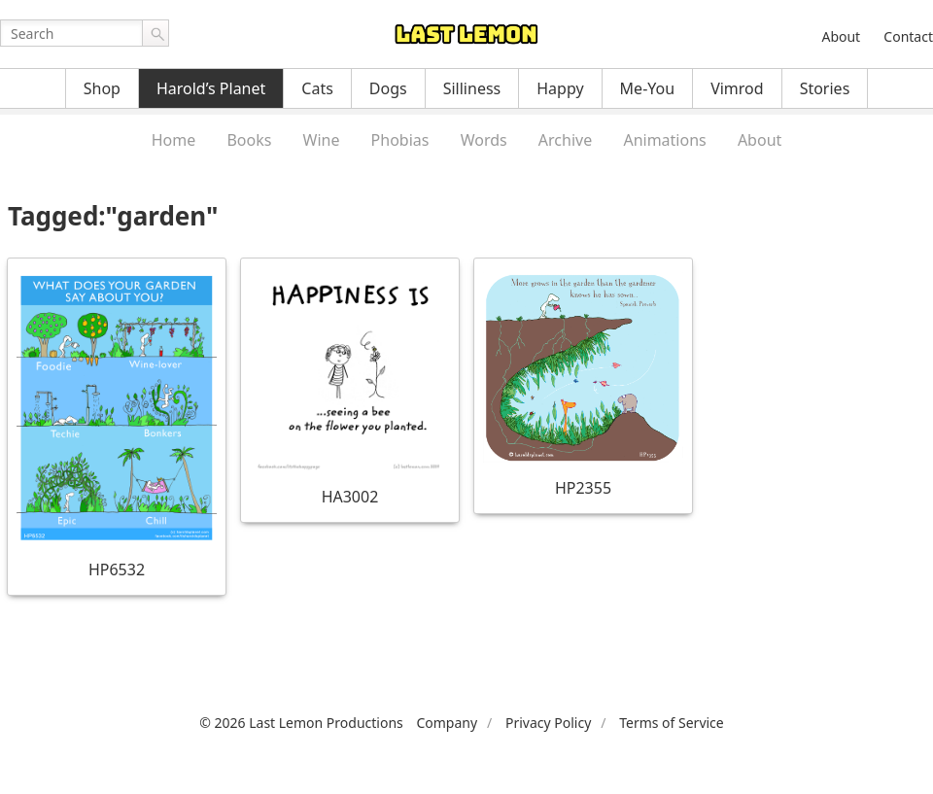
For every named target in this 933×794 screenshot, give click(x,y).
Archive (565, 140)
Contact (908, 36)
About (840, 36)
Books (248, 140)
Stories (825, 88)
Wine (321, 140)
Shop (102, 88)
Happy (559, 88)
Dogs (388, 88)
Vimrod (737, 88)
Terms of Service (671, 722)
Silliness (472, 88)
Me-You (647, 88)
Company (446, 722)
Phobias (400, 140)
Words (484, 140)
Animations (664, 140)
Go (155, 33)
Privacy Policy (548, 722)
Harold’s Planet (210, 88)
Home (174, 140)
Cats (317, 88)
